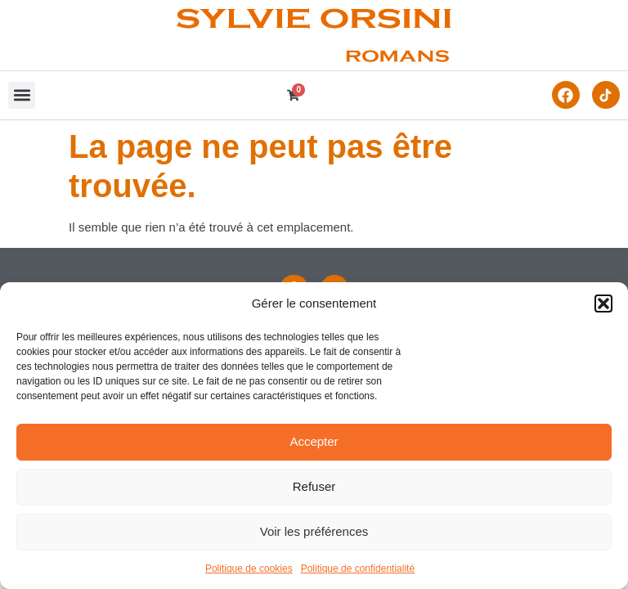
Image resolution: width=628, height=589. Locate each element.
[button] (603, 303)
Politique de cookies (249, 568)
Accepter (313, 441)
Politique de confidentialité (358, 568)
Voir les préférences (314, 531)
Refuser (314, 486)
